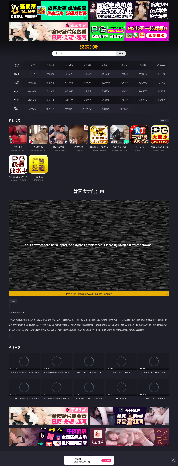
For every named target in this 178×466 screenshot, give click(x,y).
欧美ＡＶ (69, 74)
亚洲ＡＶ (32, 74)
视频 (16, 74)
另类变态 (161, 82)
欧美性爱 (87, 82)
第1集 (12, 301)
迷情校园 (106, 100)
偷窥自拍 (32, 91)
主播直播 (143, 74)
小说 (16, 100)
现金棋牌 (143, 65)
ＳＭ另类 (161, 74)
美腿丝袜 (106, 91)
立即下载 (106, 460)
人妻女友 (69, 100)
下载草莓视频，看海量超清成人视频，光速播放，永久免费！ (117, 293)
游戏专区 (87, 65)
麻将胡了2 (105, 65)
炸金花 (124, 65)
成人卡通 (69, 82)
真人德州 (50, 65)
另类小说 (124, 100)
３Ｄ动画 (87, 74)
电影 (16, 82)
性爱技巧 (161, 100)
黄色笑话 (143, 100)
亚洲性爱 (32, 82)
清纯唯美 (124, 91)
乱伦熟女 (143, 82)
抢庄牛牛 (161, 65)
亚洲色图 (50, 91)
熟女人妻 (106, 74)
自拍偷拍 (50, 74)
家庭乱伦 (50, 100)
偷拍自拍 (50, 82)
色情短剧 (124, 108)
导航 (16, 108)
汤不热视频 (87, 108)
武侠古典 (87, 100)
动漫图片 (87, 91)
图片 (16, 91)
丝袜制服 (124, 74)
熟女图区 (143, 91)
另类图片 (161, 91)
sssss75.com (89, 47)
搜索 (121, 53)
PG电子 (32, 65)
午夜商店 (50, 108)
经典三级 (124, 82)
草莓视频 (69, 108)
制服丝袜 (106, 82)
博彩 (16, 65)
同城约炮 (32, 108)
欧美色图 (69, 91)
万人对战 (69, 65)
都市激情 (32, 100)
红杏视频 (106, 108)
